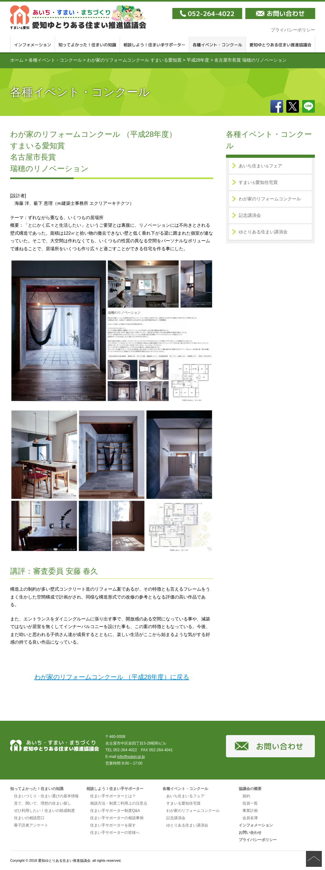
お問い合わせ (250, 832)
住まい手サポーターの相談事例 (116, 818)
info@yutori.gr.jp (131, 756)
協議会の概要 (250, 788)
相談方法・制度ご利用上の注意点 (118, 803)
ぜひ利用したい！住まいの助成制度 (44, 810)
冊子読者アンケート (31, 825)
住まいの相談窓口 (29, 818)
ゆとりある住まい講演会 (263, 231)
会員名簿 (250, 818)
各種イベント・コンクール (217, 44)
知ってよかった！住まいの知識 (87, 44)
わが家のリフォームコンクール (270, 198)
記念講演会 (250, 215)
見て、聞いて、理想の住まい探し (42, 803)
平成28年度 (198, 60)
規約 (246, 796)
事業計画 (250, 810)
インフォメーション (32, 44)
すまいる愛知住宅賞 (183, 803)
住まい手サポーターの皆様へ (115, 832)
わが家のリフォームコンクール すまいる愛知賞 (134, 60)
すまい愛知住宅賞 (258, 182)
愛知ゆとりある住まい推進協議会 (78, 17)
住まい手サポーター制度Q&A (115, 810)
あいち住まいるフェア (185, 796)
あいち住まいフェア (260, 165)
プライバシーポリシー (293, 29)
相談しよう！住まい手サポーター (154, 44)
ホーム (16, 60)
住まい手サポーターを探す (113, 825)
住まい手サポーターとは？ (113, 796)
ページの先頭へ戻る (314, 859)
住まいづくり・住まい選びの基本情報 (46, 796)
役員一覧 (250, 803)
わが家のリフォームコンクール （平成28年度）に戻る (111, 676)
